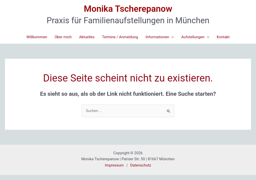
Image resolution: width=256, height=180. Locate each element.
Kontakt (223, 37)
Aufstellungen (195, 37)
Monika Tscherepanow (128, 9)
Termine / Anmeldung (120, 37)
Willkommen (36, 37)
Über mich (63, 37)
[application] (171, 37)
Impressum (114, 165)
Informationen (160, 37)
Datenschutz (140, 165)
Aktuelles (86, 37)
